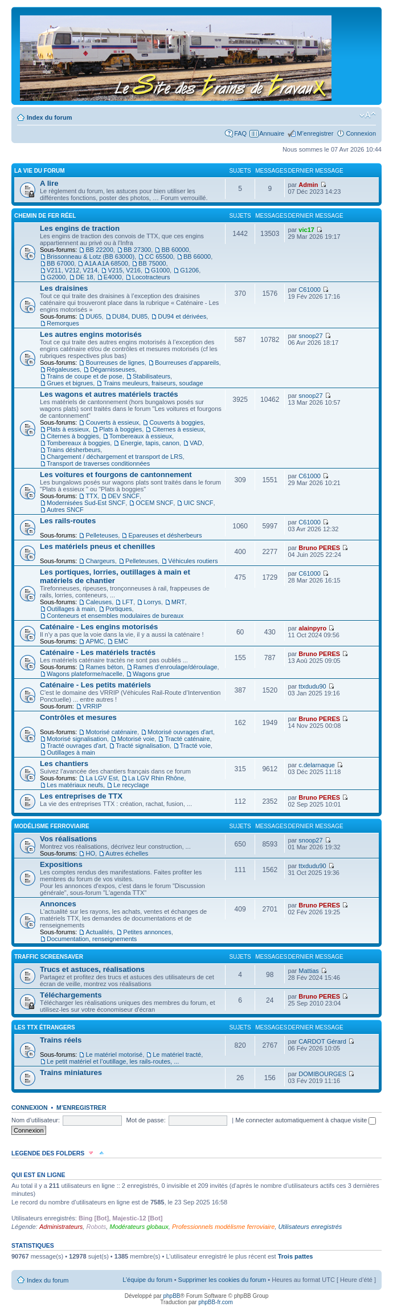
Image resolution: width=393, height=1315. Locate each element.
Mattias (308, 970)
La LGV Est (101, 778)
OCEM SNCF (154, 502)
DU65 (93, 316)
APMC (94, 641)
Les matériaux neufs (75, 784)
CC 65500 (159, 256)
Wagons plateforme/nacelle (84, 673)
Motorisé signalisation (77, 738)
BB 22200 (99, 249)
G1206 (189, 270)
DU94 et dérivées (182, 316)
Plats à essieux (68, 429)
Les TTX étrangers (44, 1027)
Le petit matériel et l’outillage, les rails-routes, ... (113, 1061)
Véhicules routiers (193, 560)
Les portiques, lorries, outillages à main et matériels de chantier (115, 576)
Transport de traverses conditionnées (98, 463)
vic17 (306, 229)
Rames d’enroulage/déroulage (175, 666)
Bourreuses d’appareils (187, 362)
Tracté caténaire (187, 738)
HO (90, 853)
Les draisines (64, 288)
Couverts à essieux (112, 422)
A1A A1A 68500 (106, 263)
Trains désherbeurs (73, 449)
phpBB (171, 1296)
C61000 (309, 289)
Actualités (99, 932)
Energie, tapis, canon (149, 442)
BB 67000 (60, 263)
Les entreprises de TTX (81, 796)
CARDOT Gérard (322, 1041)
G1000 (160, 270)
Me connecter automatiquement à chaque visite (305, 1120)
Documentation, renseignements (92, 938)
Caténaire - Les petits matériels (95, 685)
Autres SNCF (65, 509)
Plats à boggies (120, 429)
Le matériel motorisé (113, 1054)
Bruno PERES (319, 547)
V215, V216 (124, 270)
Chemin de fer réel (45, 216)
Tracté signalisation (142, 745)
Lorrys (152, 602)
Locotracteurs (151, 277)
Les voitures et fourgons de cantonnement (116, 474)
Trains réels (60, 1040)
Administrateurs (61, 1226)
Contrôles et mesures (78, 717)
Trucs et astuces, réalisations (92, 969)
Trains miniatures (71, 1072)
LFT (127, 602)
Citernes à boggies (73, 436)
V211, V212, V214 (72, 270)
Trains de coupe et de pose (84, 376)
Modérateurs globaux (138, 1226)
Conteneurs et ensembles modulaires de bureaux (115, 615)
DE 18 (84, 277)
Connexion (361, 133)
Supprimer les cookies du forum (222, 1279)
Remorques (63, 323)
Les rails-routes (68, 520)
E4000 (113, 277)
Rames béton (103, 666)
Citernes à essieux (178, 429)
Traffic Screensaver (48, 957)
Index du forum (49, 117)
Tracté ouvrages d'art (76, 745)
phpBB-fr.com (215, 1302)
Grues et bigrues (70, 383)
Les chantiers (64, 763)
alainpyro (312, 628)
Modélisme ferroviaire (51, 826)
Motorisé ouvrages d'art (180, 731)
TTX (91, 495)
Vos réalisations (68, 838)
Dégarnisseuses (112, 369)
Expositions (61, 864)
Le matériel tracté (177, 1054)
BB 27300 (137, 249)
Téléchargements (70, 995)
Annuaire (271, 133)
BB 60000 (175, 249)
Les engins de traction (80, 228)
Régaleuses (63, 369)
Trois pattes (295, 1256)
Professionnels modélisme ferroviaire (223, 1226)
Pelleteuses (101, 535)
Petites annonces (147, 932)
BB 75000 (152, 263)
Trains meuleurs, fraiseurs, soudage (153, 383)
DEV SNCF (124, 495)
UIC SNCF (198, 502)
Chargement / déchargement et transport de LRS (114, 456)
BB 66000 (197, 256)
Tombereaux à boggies (78, 442)
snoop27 (310, 335)
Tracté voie (195, 745)
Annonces (58, 903)
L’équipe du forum (147, 1279)
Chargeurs (99, 560)
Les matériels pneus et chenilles (97, 546)
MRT (178, 602)
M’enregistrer (315, 133)
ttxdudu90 (312, 686)
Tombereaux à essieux (140, 436)
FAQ (240, 133)
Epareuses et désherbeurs (165, 535)
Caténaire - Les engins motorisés (99, 626)
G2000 (56, 277)
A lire (49, 183)
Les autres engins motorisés (91, 334)
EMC (121, 641)
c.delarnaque (316, 765)
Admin (308, 184)
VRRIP (92, 706)
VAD (196, 442)
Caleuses (98, 602)
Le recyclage (131, 784)
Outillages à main (71, 608)
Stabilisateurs (151, 376)
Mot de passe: (146, 1120)
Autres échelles (126, 853)
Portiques (118, 608)
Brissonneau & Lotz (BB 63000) (90, 256)
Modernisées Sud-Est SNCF (86, 502)
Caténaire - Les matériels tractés (97, 652)
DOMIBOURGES (322, 1073)
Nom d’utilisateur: (35, 1120)
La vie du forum (39, 171)
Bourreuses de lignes (114, 362)
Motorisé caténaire (111, 731)
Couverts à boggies (176, 422)
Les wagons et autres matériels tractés (109, 394)
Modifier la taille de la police (367, 115)
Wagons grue (151, 673)
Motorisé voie (135, 738)
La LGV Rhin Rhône (156, 778)
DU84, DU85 (130, 316)
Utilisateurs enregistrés (310, 1226)
